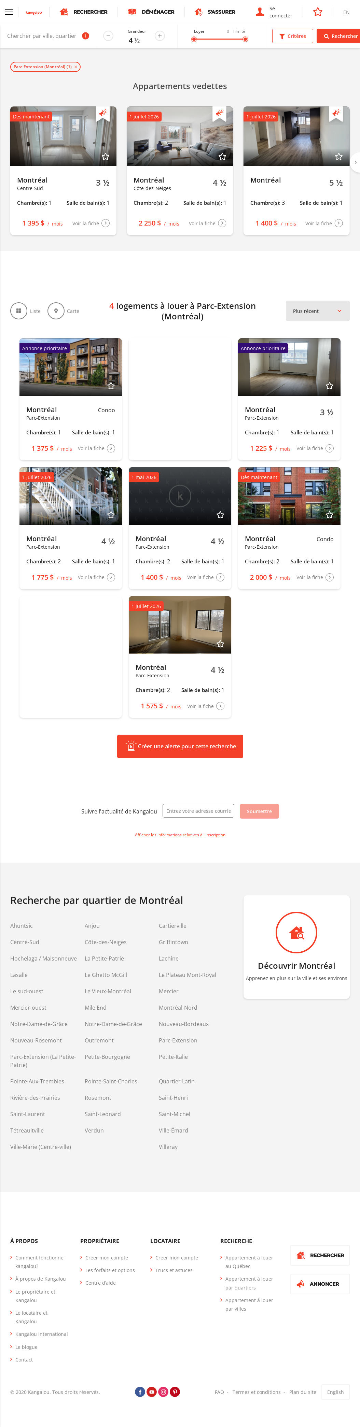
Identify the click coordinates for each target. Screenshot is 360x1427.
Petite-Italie (173, 1057)
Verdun (94, 1130)
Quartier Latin (177, 1081)
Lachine (169, 958)
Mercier (169, 991)
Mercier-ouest (28, 1007)
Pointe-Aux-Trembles (37, 1081)
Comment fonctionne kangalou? (39, 1261)
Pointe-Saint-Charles (111, 1081)
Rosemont (98, 1097)
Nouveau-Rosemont (36, 1040)
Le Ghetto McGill (106, 975)
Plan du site (302, 1392)
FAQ (219, 1392)
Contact (24, 1359)
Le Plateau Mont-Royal (187, 975)
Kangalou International (41, 1334)
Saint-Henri (173, 1097)
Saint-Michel (174, 1114)
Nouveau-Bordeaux (184, 1024)
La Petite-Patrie (104, 958)
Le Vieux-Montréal (108, 991)
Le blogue (26, 1347)
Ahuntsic (21, 925)
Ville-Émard (173, 1130)
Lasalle (19, 975)
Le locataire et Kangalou (31, 1317)
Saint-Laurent (27, 1114)
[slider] (194, 39)
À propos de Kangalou (40, 1278)
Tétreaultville (27, 1130)
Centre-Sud (24, 942)
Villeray (168, 1147)
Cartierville (172, 925)
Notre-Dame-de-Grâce (39, 1024)
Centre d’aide (100, 1283)
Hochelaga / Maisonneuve (43, 958)
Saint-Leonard (103, 1114)
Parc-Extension (178, 1040)
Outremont (99, 1040)
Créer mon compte (106, 1257)
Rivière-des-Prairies (35, 1097)
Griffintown (173, 942)
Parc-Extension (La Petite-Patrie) (43, 1061)
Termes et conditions (257, 1392)
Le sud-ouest (26, 991)
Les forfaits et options (110, 1270)
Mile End (96, 1007)
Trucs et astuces (174, 1270)
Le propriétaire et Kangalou (35, 1295)
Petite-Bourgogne (107, 1057)
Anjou (92, 925)
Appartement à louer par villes (249, 1304)
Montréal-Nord (178, 1007)
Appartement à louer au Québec (249, 1261)
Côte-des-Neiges (106, 942)
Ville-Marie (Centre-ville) (40, 1147)
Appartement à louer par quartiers (249, 1283)
